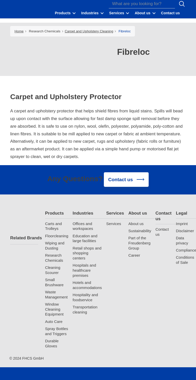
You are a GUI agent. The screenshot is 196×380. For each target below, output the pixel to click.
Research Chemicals (45, 31)
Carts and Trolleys (53, 226)
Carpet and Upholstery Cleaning (89, 31)
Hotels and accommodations (87, 285)
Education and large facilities (85, 238)
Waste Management (56, 294)
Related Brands (24, 237)
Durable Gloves (52, 343)
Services (115, 213)
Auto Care (53, 321)
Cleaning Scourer (52, 270)
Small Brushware (54, 282)
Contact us (164, 216)
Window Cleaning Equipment (54, 309)
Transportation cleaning (85, 309)
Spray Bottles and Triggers (56, 331)
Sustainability (139, 231)
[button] (66, 13)
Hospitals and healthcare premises (84, 270)
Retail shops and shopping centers (87, 253)
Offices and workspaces (83, 226)
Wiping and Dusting (54, 245)
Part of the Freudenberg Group (139, 243)
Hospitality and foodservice (85, 297)
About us (137, 213)
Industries (83, 213)
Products (54, 213)
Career (134, 255)
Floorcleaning (56, 236)
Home (19, 31)
